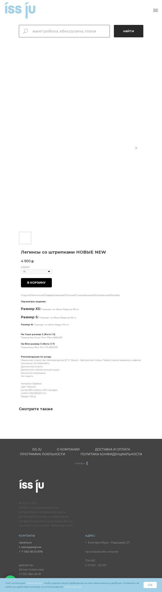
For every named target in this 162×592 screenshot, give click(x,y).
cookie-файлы (34, 583)
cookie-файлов (73, 586)
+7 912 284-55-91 (30, 574)
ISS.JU (36, 449)
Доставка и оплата (112, 449)
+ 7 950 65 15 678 (31, 551)
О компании (68, 449)
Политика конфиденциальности (111, 454)
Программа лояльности (42, 454)
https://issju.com (62, 525)
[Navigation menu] (155, 10)
